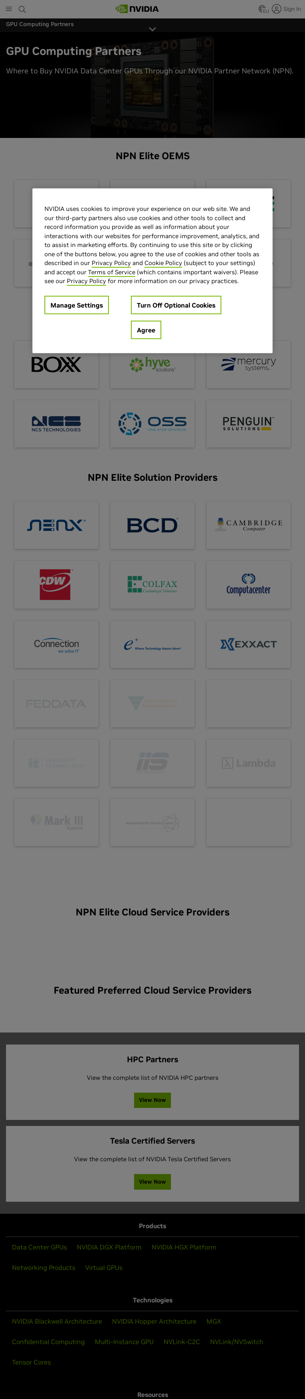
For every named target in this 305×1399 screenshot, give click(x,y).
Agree (146, 330)
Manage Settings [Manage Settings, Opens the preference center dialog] (76, 305)
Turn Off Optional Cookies (176, 305)
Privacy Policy (111, 263)
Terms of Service (111, 271)
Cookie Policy (163, 263)
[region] (152, 270)
